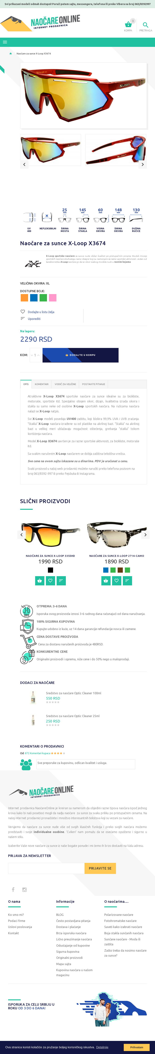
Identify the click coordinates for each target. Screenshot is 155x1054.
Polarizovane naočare (118, 914)
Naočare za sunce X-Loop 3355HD (50, 555)
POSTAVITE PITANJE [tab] (93, 384)
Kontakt (13, 933)
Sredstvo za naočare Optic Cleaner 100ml (73, 693)
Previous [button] (24, 164)
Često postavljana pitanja (73, 920)
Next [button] (143, 164)
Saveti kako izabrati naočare (123, 927)
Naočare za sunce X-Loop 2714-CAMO (116, 555)
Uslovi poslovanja (20, 927)
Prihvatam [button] (136, 1047)
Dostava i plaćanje (68, 927)
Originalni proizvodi (69, 957)
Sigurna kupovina (67, 951)
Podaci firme (16, 920)
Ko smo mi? (16, 914)
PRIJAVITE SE (100, 868)
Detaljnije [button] (102, 1047)
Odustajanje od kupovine (73, 945)
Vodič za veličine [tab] (65, 384)
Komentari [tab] (41, 384)
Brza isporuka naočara (71, 933)
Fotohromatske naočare (120, 920)
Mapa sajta (63, 964)
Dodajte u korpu (80, 355)
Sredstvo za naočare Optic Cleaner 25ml (73, 716)
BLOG (60, 914)
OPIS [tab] (26, 384)
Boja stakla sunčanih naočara (124, 933)
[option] (50, 150)
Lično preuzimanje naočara (74, 939)
